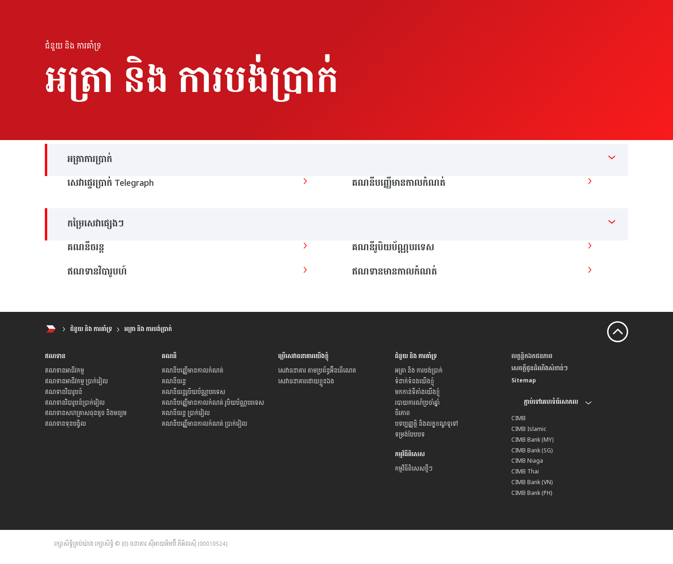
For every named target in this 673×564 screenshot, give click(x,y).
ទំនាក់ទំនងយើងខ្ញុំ (414, 381)
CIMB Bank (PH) (531, 493)
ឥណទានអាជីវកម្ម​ (64, 371)
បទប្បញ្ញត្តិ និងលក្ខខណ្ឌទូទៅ (426, 424)
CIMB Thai (525, 471)
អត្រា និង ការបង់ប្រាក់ (148, 329)
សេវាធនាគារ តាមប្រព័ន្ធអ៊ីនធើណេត (317, 371)
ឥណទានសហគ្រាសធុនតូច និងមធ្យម (86, 413)
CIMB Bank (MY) (532, 440)
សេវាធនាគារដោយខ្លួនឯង (306, 381)
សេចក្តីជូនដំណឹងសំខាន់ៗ (539, 368)
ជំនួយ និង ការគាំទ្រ (91, 329)
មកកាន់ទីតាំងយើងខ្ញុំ (417, 392)
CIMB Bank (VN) (532, 482)
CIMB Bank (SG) (532, 450)
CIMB (518, 418)
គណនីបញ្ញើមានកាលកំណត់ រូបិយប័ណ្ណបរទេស (213, 403)
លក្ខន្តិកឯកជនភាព (531, 356)
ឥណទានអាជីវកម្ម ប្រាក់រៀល (76, 381)
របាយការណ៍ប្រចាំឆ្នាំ (417, 403)
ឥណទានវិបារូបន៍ (63, 392)
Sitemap (523, 380)
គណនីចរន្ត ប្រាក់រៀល (186, 413)
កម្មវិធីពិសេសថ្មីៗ (414, 469)
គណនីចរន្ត (174, 381)
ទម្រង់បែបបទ (410, 435)
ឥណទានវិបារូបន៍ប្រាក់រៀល (75, 403)
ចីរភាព (402, 413)
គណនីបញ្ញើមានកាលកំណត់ (192, 371)
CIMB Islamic (528, 429)
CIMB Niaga (527, 461)
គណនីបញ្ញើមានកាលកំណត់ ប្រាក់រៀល (204, 424)
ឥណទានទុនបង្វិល (65, 424)
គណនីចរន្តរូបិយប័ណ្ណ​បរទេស (193, 392)
